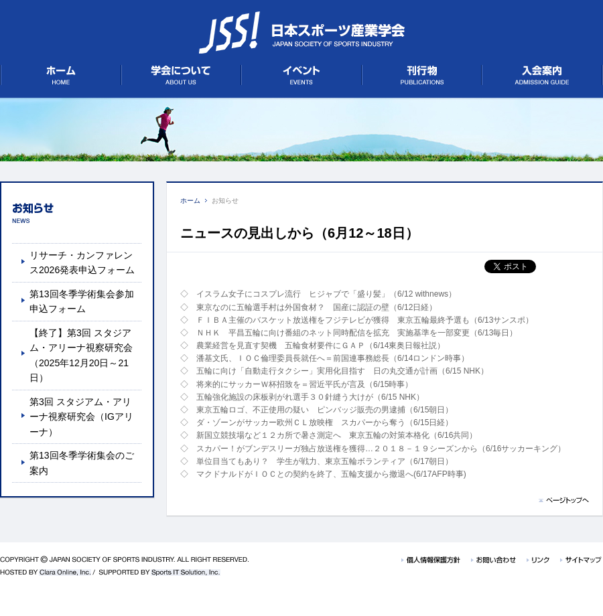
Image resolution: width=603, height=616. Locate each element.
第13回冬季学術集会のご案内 (81, 462)
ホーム (190, 200)
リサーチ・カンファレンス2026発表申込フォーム (82, 262)
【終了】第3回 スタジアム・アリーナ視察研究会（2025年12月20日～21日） (81, 355)
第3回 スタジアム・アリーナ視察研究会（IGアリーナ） (81, 416)
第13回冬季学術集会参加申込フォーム (81, 301)
